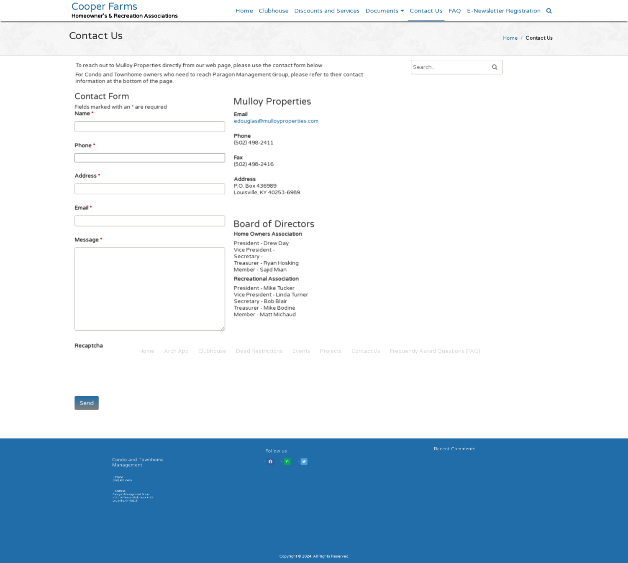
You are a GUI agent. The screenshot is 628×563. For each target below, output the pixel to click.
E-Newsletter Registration (503, 10)
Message (93, 240)
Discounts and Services (326, 10)
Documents (381, 10)
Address (92, 178)
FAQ (454, 10)
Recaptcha (93, 342)
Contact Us (425, 10)
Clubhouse (273, 10)
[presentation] (141, 365)
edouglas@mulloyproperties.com (275, 125)
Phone (90, 149)
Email (88, 209)
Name (89, 118)
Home (244, 10)
